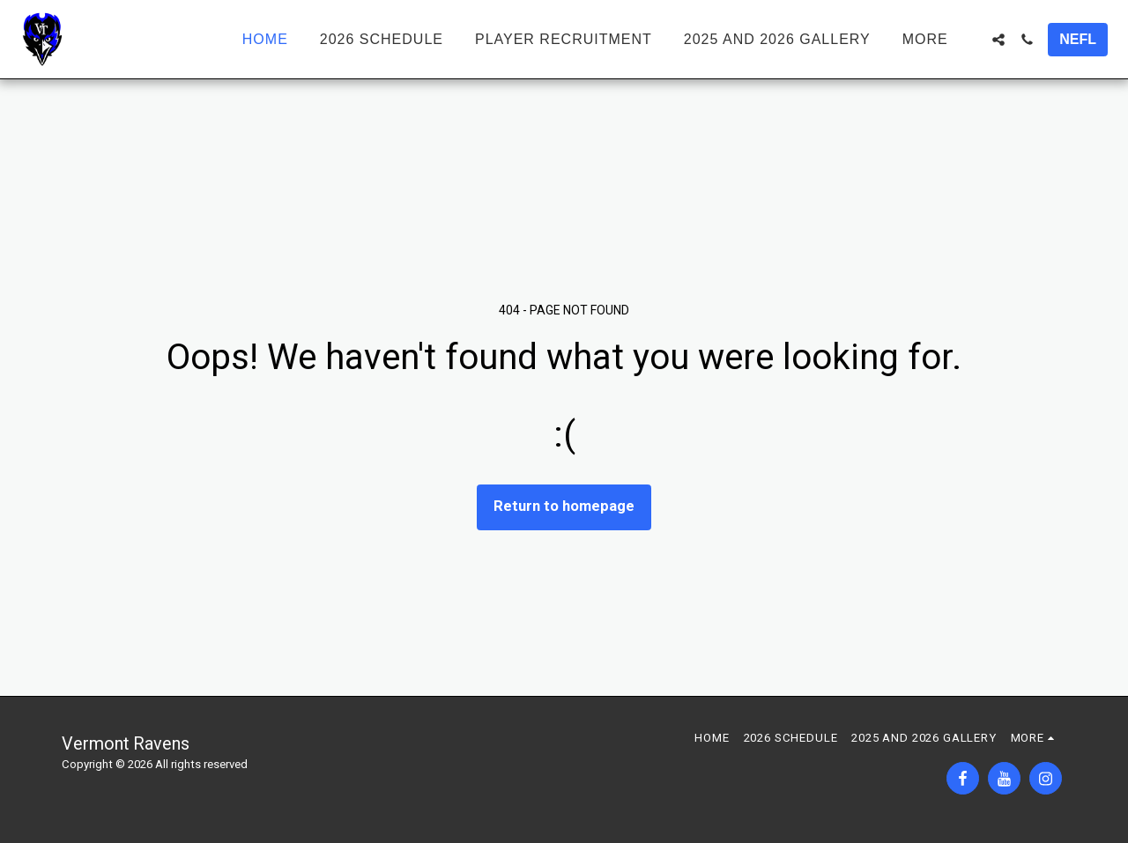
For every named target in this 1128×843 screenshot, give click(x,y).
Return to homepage (564, 506)
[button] (998, 40)
